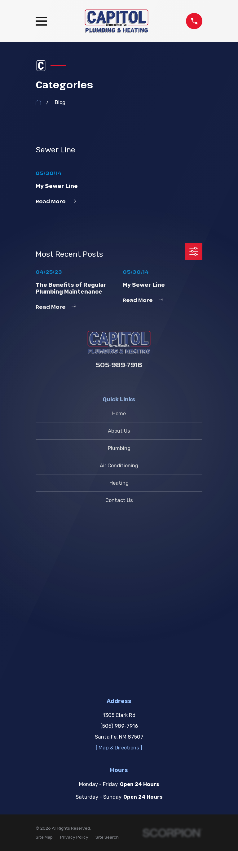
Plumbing (119, 448)
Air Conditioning (119, 465)
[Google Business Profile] (118, 380)
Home (119, 413)
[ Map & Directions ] (119, 581)
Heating (119, 483)
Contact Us (119, 500)
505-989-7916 (119, 364)
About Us (119, 431)
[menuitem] (44, 670)
